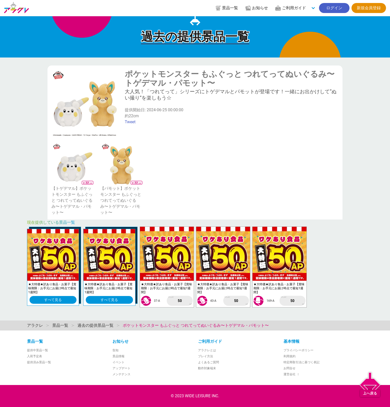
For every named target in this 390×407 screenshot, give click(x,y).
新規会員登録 (369, 8)
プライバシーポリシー (299, 350)
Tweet (130, 122)
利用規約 (290, 356)
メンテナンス (121, 374)
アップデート (121, 368)
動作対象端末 (207, 368)
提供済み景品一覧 (39, 362)
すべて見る (53, 300)
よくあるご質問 (208, 362)
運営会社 (292, 374)
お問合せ (290, 368)
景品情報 (118, 356)
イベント (118, 362)
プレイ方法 (205, 356)
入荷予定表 (34, 356)
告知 (115, 350)
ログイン (334, 8)
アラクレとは (207, 350)
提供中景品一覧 (37, 350)
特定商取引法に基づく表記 (302, 362)
